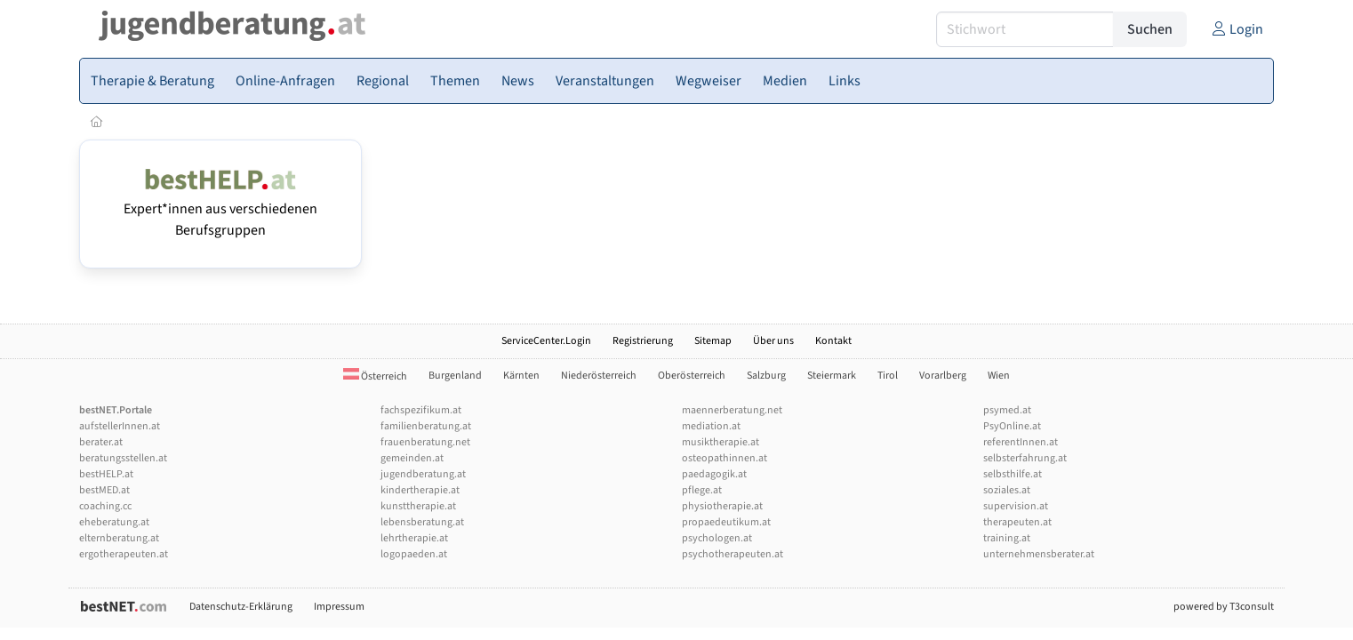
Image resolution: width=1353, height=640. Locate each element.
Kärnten (521, 375)
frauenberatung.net (425, 442)
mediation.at (711, 426)
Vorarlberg (942, 375)
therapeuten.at (1017, 522)
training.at (1006, 538)
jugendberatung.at (423, 474)
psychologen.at (717, 538)
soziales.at (1006, 490)
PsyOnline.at (1012, 426)
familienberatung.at (425, 426)
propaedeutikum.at (726, 522)
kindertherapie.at (420, 490)
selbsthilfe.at (1012, 474)
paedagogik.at (714, 474)
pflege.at (702, 490)
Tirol (887, 375)
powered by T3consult (1223, 606)
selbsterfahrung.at (1025, 458)
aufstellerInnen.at (119, 426)
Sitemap (713, 340)
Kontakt (833, 340)
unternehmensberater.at (1038, 554)
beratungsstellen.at (123, 458)
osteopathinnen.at (724, 458)
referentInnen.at (1020, 442)
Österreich (375, 376)
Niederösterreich (598, 375)
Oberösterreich (691, 375)
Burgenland (455, 375)
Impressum (339, 606)
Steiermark (831, 375)
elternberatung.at (119, 538)
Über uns (773, 340)
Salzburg (766, 375)
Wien (999, 375)
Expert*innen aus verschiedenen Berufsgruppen (220, 209)
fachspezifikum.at (420, 410)
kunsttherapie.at (418, 506)
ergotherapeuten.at (123, 554)
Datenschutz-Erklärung (240, 606)
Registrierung (642, 340)
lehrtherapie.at (414, 538)
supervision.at (1015, 506)
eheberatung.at (114, 522)
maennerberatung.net (732, 410)
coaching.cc (105, 506)
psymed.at (1007, 410)
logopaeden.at (413, 554)
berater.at (101, 442)
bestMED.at (104, 490)
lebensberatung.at (422, 522)
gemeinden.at (412, 458)
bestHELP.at (106, 474)
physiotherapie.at (722, 506)
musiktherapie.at (720, 442)
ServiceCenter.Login (546, 340)
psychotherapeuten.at (732, 554)
